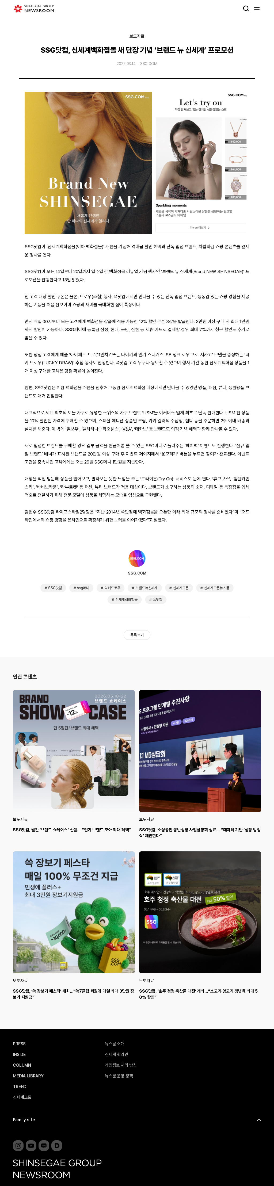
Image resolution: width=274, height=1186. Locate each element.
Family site (24, 1119)
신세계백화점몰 (126, 600)
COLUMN (22, 1065)
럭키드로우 (112, 588)
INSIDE (19, 1055)
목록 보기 (137, 635)
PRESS (19, 1044)
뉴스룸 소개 (114, 1044)
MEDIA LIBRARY (28, 1076)
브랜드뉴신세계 (146, 588)
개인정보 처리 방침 (120, 1065)
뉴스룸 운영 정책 (119, 1076)
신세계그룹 (181, 588)
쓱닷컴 (157, 600)
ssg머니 (83, 588)
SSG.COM (148, 64)
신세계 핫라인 (116, 1055)
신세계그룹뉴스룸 (216, 588)
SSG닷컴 (55, 588)
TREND (19, 1087)
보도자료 (137, 36)
